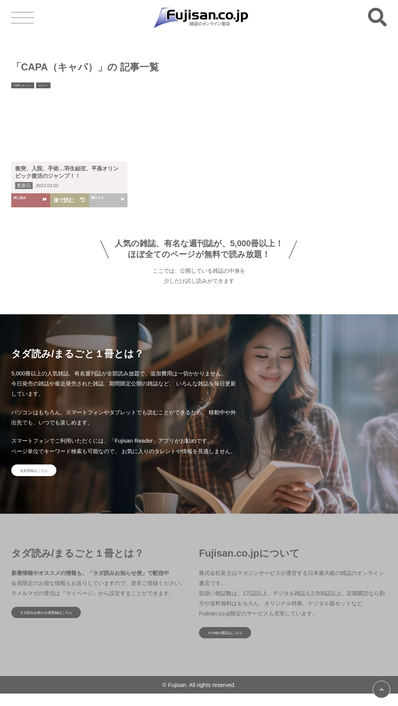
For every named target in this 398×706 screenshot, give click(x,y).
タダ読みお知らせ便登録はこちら (65, 621)
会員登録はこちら (46, 473)
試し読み (31, 200)
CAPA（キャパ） (30, 87)
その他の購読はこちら (239, 642)
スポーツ (61, 87)
